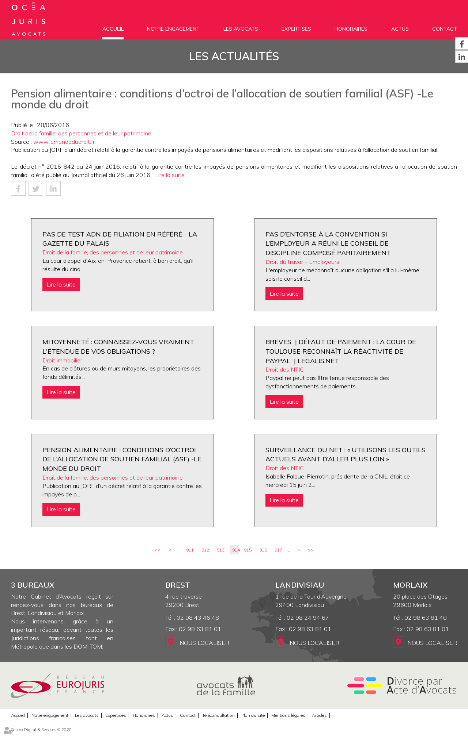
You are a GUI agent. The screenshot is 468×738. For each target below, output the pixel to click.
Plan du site (253, 715)
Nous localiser (204, 642)
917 (278, 550)
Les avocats (240, 29)
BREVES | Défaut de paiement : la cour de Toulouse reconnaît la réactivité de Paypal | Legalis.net (340, 351)
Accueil (113, 29)
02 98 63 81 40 (425, 617)
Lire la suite (170, 174)
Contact (444, 29)
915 (248, 550)
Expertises (296, 29)
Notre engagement (173, 29)
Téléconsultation (218, 715)
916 (263, 550)
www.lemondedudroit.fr (64, 141)
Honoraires (351, 29)
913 (220, 550)
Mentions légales (288, 715)
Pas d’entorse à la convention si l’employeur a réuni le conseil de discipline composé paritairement (328, 243)
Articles (319, 715)
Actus (400, 29)
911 (190, 550)
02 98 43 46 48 (198, 617)
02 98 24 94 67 (308, 617)
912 (205, 550)
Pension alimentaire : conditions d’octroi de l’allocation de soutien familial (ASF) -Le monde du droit (121, 459)
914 (235, 550)
